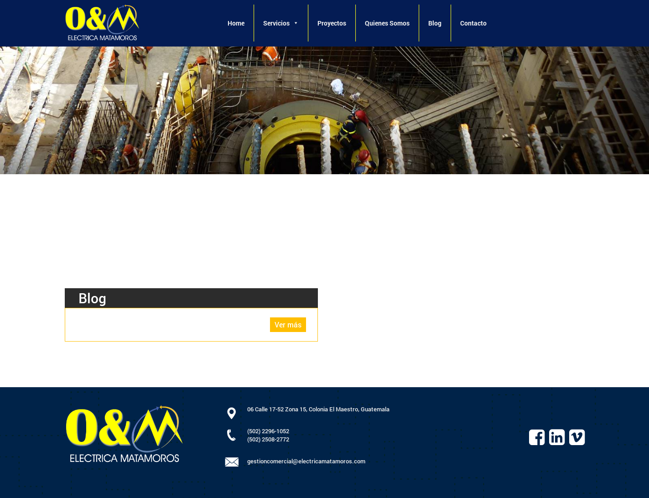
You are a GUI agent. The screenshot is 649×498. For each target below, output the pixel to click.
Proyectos (331, 23)
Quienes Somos (387, 23)
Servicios (281, 23)
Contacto (473, 23)
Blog (434, 23)
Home (236, 23)
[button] (295, 23)
